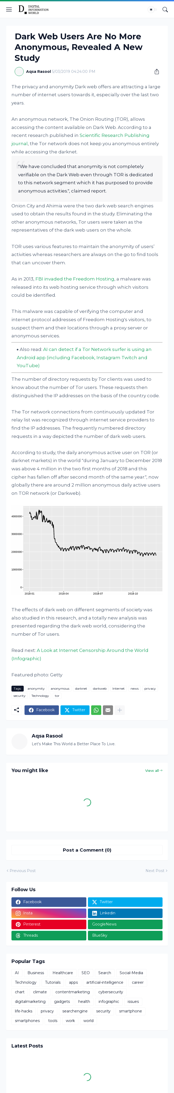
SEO (86, 972)
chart (20, 992)
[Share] (154, 71)
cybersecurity (110, 992)
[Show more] (120, 710)
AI (17, 972)
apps (73, 982)
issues (133, 1001)
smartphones (27, 1020)
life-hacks (23, 1011)
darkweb (100, 688)
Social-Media (131, 972)
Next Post (154, 870)
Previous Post (23, 870)
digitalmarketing (30, 1001)
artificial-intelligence (104, 982)
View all (152, 770)
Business (35, 972)
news (135, 688)
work (70, 1020)
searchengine (75, 1011)
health (84, 1001)
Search (104, 972)
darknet (81, 688)
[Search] (165, 9)
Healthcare (62, 972)
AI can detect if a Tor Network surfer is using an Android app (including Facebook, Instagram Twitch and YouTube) (84, 357)
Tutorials (52, 982)
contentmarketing (72, 992)
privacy (150, 688)
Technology (40, 696)
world (88, 1020)
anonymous (60, 688)
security (20, 696)
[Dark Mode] (152, 9)
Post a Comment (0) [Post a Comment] (87, 850)
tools (52, 1020)
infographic (109, 1001)
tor (57, 696)
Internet (118, 688)
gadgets (62, 1001)
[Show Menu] (9, 9)
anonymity (36, 688)
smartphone (130, 1011)
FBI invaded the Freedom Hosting (74, 279)
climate (40, 992)
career (138, 982)
